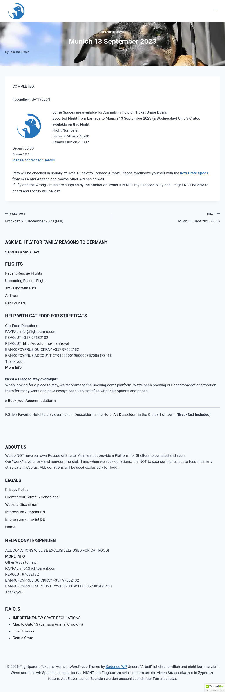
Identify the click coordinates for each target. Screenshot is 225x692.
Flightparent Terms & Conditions (32, 497)
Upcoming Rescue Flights (26, 280)
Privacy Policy (16, 489)
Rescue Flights (112, 32)
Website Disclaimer (21, 504)
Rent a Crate (23, 638)
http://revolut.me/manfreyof (46, 343)
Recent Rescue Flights (23, 273)
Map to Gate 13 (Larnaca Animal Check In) (48, 624)
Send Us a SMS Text (22, 252)
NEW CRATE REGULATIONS (47, 618)
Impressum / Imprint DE (25, 519)
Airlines (11, 295)
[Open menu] (216, 10)
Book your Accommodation (30, 400)
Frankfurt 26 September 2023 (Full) (57, 216)
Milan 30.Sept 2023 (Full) (168, 216)
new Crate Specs (194, 173)
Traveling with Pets (21, 288)
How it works (23, 631)
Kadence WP (116, 666)
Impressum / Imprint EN (25, 512)
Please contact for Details (33, 160)
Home (10, 527)
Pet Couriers (15, 303)
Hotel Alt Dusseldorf (120, 414)
